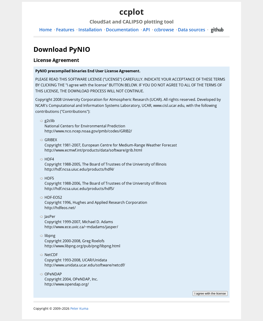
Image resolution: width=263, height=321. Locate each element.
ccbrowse (164, 29)
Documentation (122, 29)
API (146, 29)
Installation (90, 29)
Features (65, 29)
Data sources (191, 29)
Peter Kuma (79, 308)
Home (45, 29)
